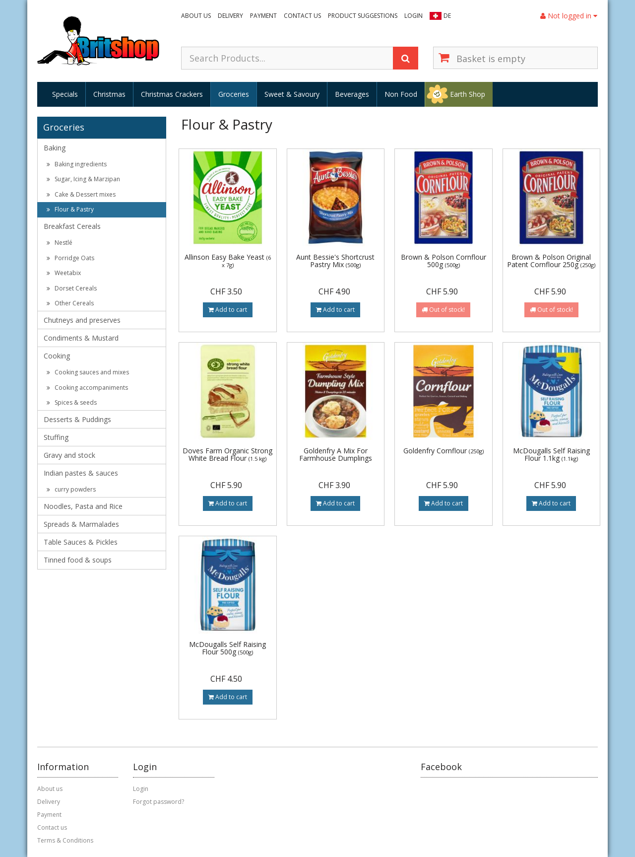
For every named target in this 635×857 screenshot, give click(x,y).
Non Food (400, 94)
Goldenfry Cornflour (443, 450)
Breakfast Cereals (72, 226)
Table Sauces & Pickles (81, 542)
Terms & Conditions (65, 840)
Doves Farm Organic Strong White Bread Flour (227, 454)
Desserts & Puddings (77, 419)
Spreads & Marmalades (81, 524)
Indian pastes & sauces (81, 473)
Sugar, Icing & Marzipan (83, 179)
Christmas (109, 94)
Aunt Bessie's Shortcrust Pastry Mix (335, 260)
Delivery (230, 15)
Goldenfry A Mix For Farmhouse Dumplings (335, 454)
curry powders (71, 489)
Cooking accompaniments (87, 387)
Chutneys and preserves (82, 320)
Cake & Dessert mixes (81, 194)
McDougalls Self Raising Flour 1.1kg (551, 454)
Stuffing (56, 437)
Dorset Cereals (72, 288)
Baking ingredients (77, 164)
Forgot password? (158, 801)
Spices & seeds (72, 402)
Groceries (233, 94)
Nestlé (59, 242)
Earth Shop (467, 94)
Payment (263, 15)
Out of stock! (443, 309)
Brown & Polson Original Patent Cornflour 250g (551, 260)
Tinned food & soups (78, 560)
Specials (65, 94)
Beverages (352, 94)
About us (196, 15)
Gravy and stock (69, 455)
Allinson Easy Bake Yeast (228, 260)
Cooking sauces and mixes (88, 372)
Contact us (302, 15)
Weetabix (64, 273)
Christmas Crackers (172, 94)
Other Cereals (70, 303)
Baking (54, 147)
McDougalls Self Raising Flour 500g (227, 648)
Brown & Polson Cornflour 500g (443, 260)
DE (447, 15)
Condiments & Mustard (81, 338)
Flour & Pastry (70, 209)
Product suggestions (362, 15)
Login (413, 15)
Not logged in (568, 15)
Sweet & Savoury (291, 94)
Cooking (57, 355)
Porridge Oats (70, 258)
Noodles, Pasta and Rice (83, 506)
